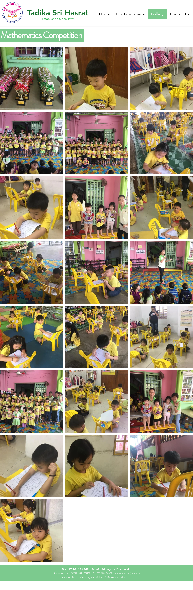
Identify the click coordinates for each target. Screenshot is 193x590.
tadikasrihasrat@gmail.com (129, 573)
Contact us (61, 573)
